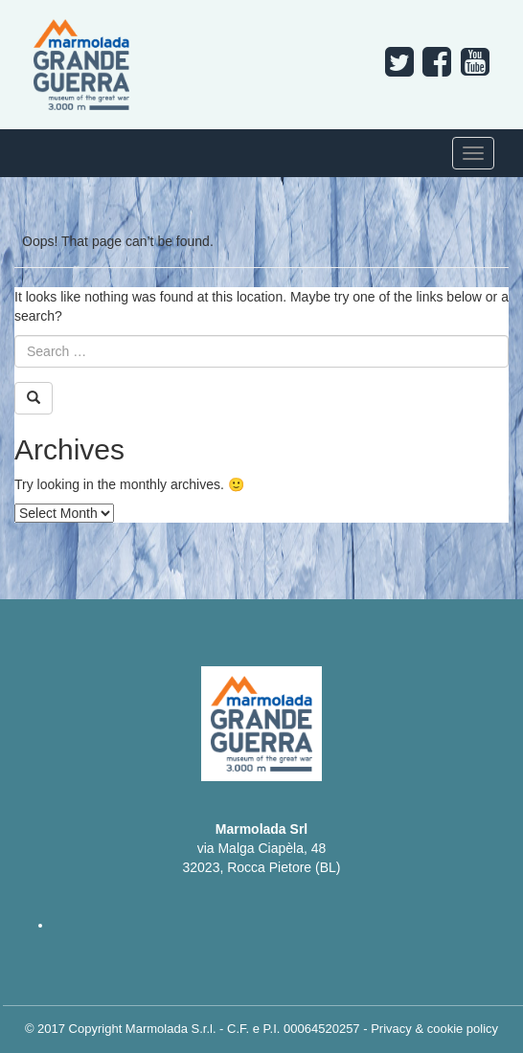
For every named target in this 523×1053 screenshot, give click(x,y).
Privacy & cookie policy (434, 1028)
